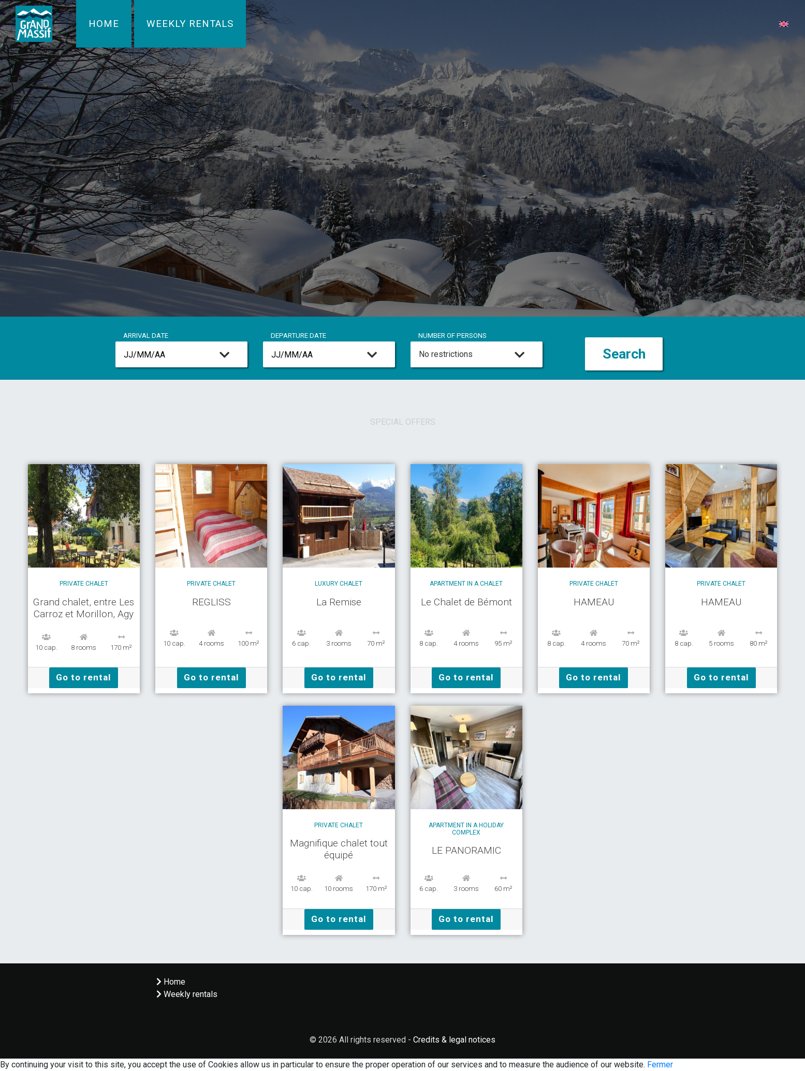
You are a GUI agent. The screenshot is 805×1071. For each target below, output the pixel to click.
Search (624, 354)
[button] (784, 23)
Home (104, 23)
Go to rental (83, 677)
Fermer (660, 1064)
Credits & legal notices (454, 1040)
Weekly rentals (190, 23)
